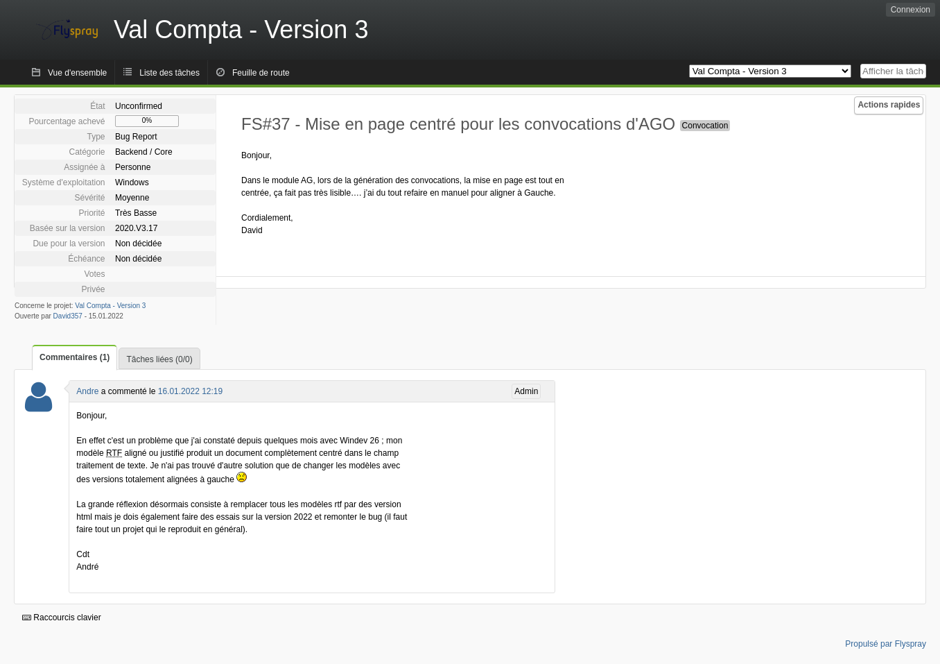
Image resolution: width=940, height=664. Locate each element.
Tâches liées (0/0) (159, 359)
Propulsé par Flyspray (885, 644)
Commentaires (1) (75, 357)
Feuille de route (261, 73)
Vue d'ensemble (77, 73)
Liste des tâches (169, 73)
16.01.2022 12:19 (190, 391)
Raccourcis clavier (61, 617)
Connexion (910, 10)
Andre (87, 391)
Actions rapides (889, 105)
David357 (67, 316)
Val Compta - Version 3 (110, 305)
